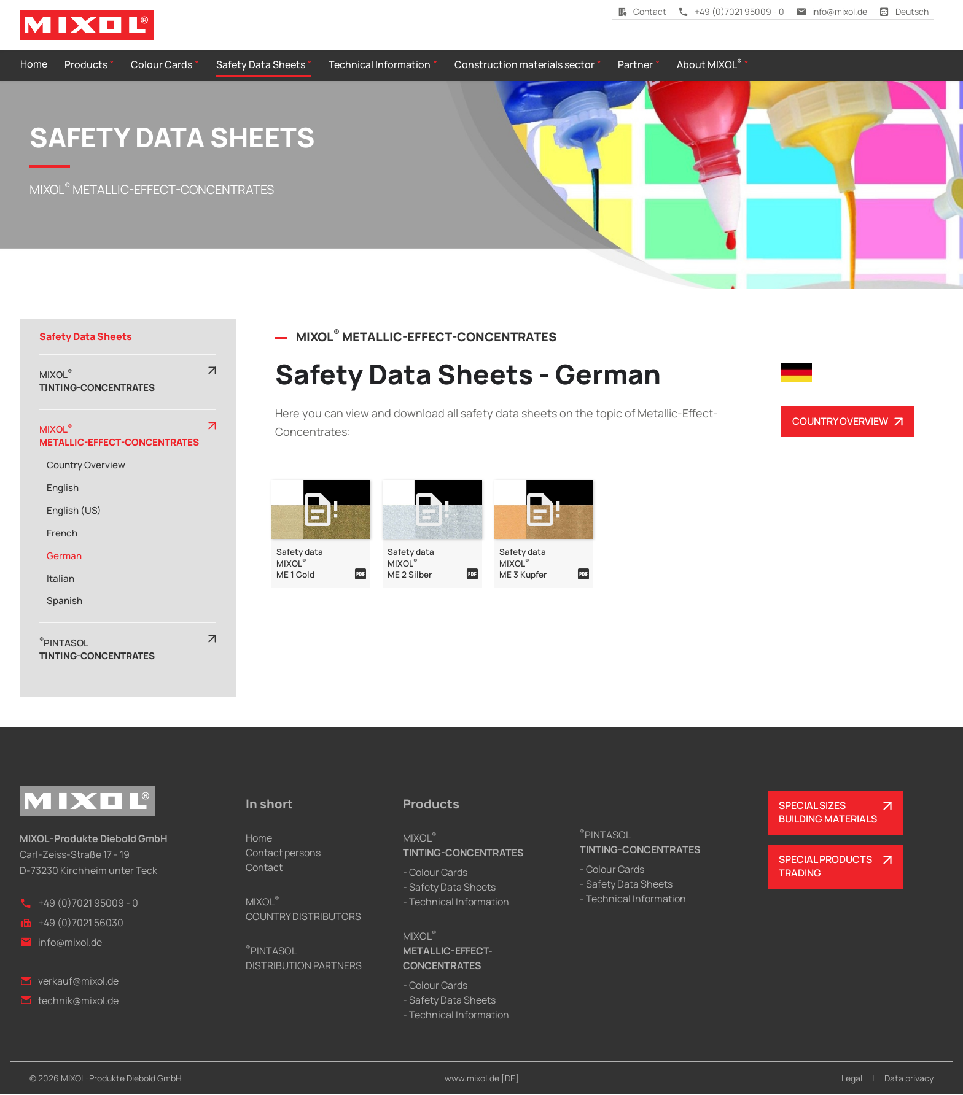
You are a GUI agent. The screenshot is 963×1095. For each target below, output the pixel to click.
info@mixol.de (832, 11)
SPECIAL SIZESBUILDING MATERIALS (828, 812)
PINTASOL (640, 842)
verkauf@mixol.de (69, 981)
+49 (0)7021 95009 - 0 (731, 11)
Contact (641, 11)
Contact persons (283, 853)
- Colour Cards (435, 873)
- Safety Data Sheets (449, 887)
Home (259, 838)
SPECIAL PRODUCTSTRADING (825, 866)
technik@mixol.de (69, 1000)
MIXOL (448, 951)
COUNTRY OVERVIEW (840, 421)
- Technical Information (456, 902)
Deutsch (904, 11)
